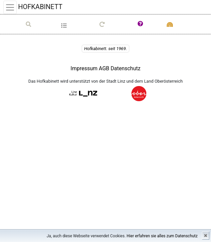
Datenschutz (125, 68)
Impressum (84, 68)
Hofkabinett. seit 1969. (105, 48)
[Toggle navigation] (10, 7)
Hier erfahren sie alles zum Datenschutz (162, 236)
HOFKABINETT (40, 7)
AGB (105, 68)
